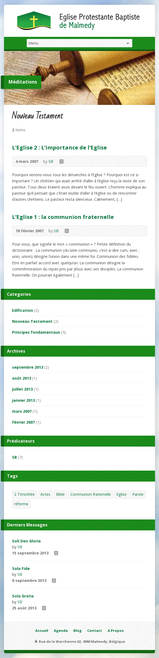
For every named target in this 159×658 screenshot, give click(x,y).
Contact (94, 630)
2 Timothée (24, 494)
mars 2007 (22, 411)
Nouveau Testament (32, 321)
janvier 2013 (23, 400)
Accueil (41, 630)
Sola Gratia (23, 595)
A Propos (116, 630)
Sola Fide (21, 568)
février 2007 (23, 422)
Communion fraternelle (90, 494)
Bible (60, 494)
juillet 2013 (22, 389)
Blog (77, 630)
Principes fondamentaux (36, 332)
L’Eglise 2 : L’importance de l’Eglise (59, 147)
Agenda (61, 630)
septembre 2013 (27, 367)
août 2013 (21, 378)
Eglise (121, 494)
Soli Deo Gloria (26, 540)
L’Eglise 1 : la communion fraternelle (63, 216)
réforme (21, 503)
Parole (137, 494)
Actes (45, 494)
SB (50, 161)
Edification (22, 310)
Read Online (61, 161)
